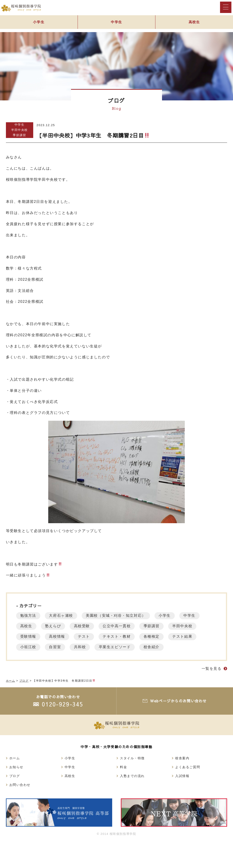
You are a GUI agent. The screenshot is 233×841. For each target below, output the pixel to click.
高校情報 (58, 636)
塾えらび (54, 626)
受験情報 (29, 636)
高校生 (27, 626)
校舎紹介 (155, 647)
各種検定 (155, 636)
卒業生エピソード (118, 647)
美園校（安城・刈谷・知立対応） (118, 615)
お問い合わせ (20, 785)
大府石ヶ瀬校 (62, 615)
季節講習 (19, 135)
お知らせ (16, 767)
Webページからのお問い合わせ (178, 700)
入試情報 (182, 776)
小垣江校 (29, 647)
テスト (86, 636)
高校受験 (84, 626)
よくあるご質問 (187, 767)
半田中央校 (19, 130)
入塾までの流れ (132, 776)
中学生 (117, 23)
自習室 (56, 647)
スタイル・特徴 (132, 758)
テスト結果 (187, 636)
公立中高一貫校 (120, 626)
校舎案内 (182, 758)
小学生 (39, 23)
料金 (123, 767)
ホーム (14, 758)
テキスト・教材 (120, 636)
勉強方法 (29, 615)
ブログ (14, 776)
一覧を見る (211, 668)
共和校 (82, 647)
